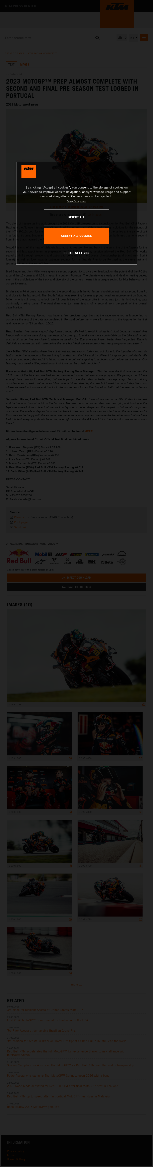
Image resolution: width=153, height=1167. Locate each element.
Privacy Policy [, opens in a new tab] (73, 201)
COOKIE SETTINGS (76, 253)
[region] (76, 213)
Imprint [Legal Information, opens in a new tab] (83, 201)
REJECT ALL (76, 217)
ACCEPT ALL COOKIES (76, 236)
